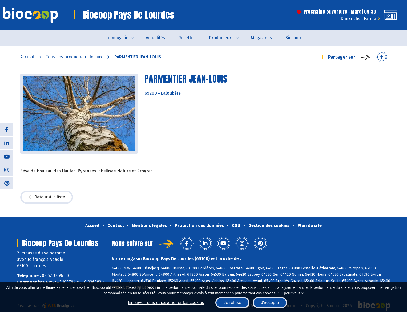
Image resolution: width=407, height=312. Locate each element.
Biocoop (293, 37)
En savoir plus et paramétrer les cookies (166, 302)
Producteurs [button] (221, 37)
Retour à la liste (46, 197)
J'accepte (270, 302)
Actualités (155, 37)
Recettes (187, 37)
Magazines (261, 37)
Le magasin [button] (117, 37)
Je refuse (232, 302)
